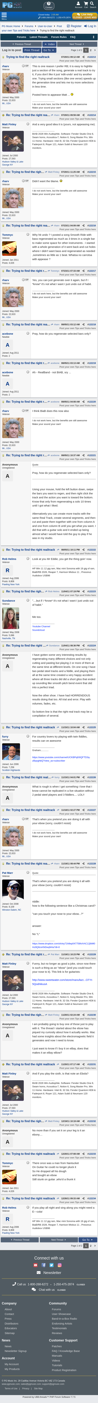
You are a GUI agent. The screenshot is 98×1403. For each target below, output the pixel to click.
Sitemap (10, 1333)
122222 (92, 550)
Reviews (57, 1333)
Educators (11, 1328)
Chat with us (47, 1289)
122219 (92, 363)
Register (74, 26)
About (8, 1309)
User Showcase (61, 1313)
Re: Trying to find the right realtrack (30, 115)
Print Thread (31, 50)
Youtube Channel (41, 626)
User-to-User (45, 26)
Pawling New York (10, 584)
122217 (92, 271)
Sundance (52, 645)
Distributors (11, 1323)
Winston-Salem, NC (11, 910)
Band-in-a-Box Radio (64, 1318)
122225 (92, 727)
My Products (12, 1369)
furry (55, 777)
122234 (92, 1198)
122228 (92, 863)
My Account (12, 1364)
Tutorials (57, 1365)
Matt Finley (52, 172)
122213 (92, 57)
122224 (92, 645)
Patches (57, 1346)
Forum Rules (59, 37)
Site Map (38, 1388)
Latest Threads (39, 37)
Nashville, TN (8, 638)
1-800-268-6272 (48, 17)
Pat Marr (53, 954)
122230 (92, 1015)
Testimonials (59, 1328)
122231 (92, 1064)
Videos (56, 1360)
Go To (49, 50)
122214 (92, 115)
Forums (29, 26)
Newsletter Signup (16, 1350)
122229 (92, 954)
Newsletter (52, 1273)
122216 (92, 225)
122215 (92, 172)
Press (8, 1318)
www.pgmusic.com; (11, 1384)
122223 (92, 591)
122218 (92, 324)
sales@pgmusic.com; (31, 1384)
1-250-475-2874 (63, 17)
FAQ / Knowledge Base (66, 1350)
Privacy (25, 1388)
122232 (92, 1121)
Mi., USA (6, 103)
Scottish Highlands (11, 770)
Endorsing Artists (62, 1323)
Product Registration (64, 1370)
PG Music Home (11, 26)
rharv (55, 115)
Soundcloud (38, 630)
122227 (92, 810)
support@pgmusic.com (53, 1384)
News (8, 1346)
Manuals (57, 1355)
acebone (53, 363)
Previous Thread (21, 44)
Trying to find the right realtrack (28, 56)
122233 (92, 1154)
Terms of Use (11, 1388)
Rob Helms (52, 591)
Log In (90, 26)
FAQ (72, 37)
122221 (92, 455)
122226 (92, 777)
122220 (92, 402)
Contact (9, 1313)
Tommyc (53, 271)
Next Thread (77, 44)
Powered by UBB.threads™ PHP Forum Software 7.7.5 (49, 1397)
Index (49, 44)
